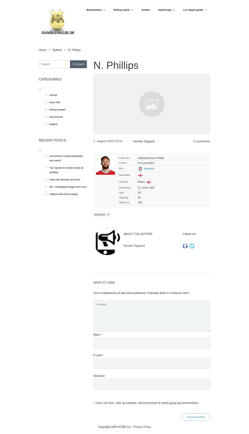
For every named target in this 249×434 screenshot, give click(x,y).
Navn (97, 334)
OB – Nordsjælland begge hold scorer (68, 187)
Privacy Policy (142, 426)
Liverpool (149, 168)
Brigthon (53, 124)
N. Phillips (116, 65)
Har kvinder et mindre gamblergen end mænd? (66, 158)
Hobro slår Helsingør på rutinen (64, 179)
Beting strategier (57, 109)
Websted (99, 376)
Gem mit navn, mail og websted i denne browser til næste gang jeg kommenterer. (147, 402)
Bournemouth (56, 117)
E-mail (98, 355)
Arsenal (53, 95)
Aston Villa (54, 102)
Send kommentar (196, 417)
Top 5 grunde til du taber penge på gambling (66, 170)
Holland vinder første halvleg (63, 194)
